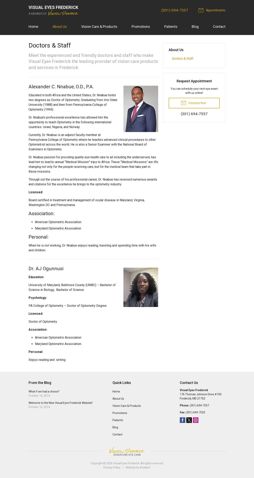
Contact (219, 26)
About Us (60, 26)
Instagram (195, 420)
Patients (170, 26)
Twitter (189, 420)
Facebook (182, 420)
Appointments (212, 10)
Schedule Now (193, 102)
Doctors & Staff (182, 58)
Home (33, 26)
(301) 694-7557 (174, 10)
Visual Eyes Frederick (126, 463)
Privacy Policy (111, 467)
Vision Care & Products (99, 26)
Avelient (145, 467)
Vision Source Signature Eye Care (127, 451)
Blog (195, 26)
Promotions (141, 26)
